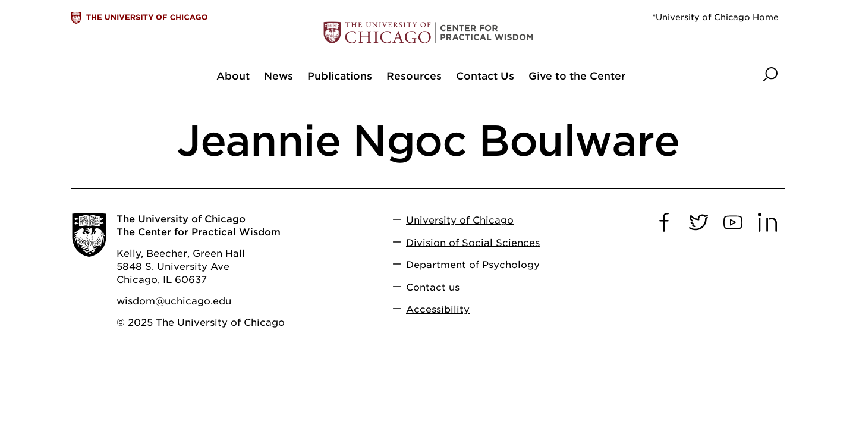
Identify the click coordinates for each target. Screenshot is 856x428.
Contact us (433, 286)
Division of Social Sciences (473, 242)
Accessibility (438, 309)
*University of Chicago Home (715, 17)
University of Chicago (460, 220)
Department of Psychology (473, 264)
